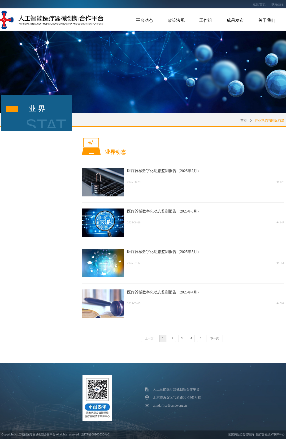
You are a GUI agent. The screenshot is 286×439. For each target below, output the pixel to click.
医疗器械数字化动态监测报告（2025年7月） (164, 171)
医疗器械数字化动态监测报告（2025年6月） (164, 211)
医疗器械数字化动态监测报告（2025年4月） (164, 292)
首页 (243, 120)
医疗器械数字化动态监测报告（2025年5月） (164, 252)
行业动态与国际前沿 (269, 120)
